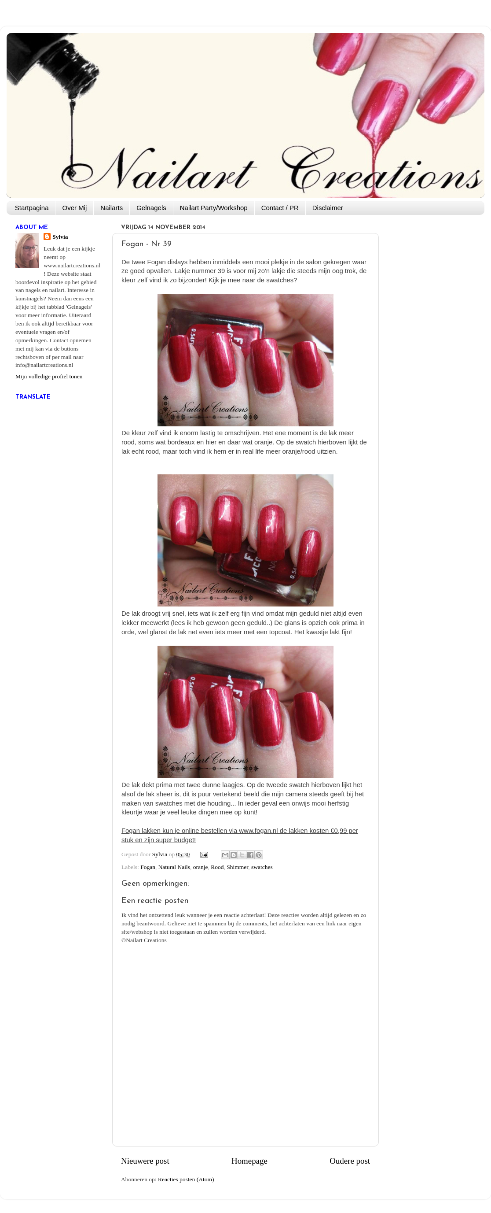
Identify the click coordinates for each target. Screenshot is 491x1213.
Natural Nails (174, 867)
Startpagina (32, 207)
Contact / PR (280, 207)
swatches (262, 867)
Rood (217, 867)
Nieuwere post (145, 1160)
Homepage (249, 1160)
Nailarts (111, 207)
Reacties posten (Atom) (186, 1179)
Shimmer (237, 867)
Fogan (147, 867)
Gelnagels (151, 207)
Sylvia (60, 236)
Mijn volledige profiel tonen (49, 376)
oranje (200, 867)
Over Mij (74, 207)
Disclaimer (327, 207)
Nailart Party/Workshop (214, 207)
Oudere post (350, 1160)
